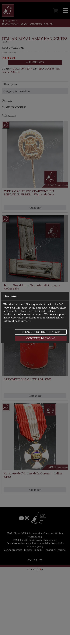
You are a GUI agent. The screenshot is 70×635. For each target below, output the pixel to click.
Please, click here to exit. (41, 332)
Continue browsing (40, 338)
